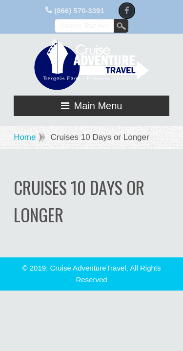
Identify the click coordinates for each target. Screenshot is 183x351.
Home (25, 137)
